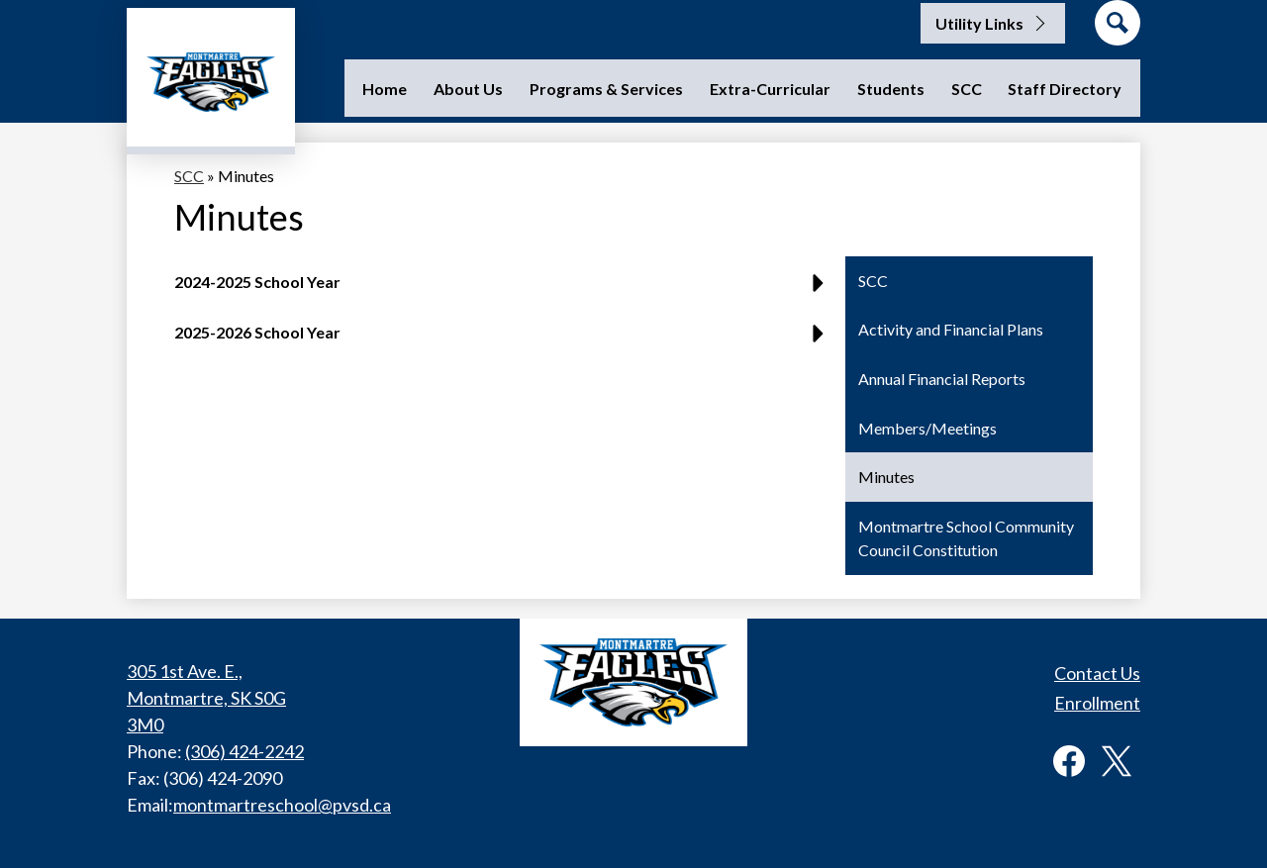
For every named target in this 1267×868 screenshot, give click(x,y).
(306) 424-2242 (244, 751)
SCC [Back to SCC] (189, 175)
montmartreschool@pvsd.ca (282, 805)
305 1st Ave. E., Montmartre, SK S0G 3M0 (206, 697)
